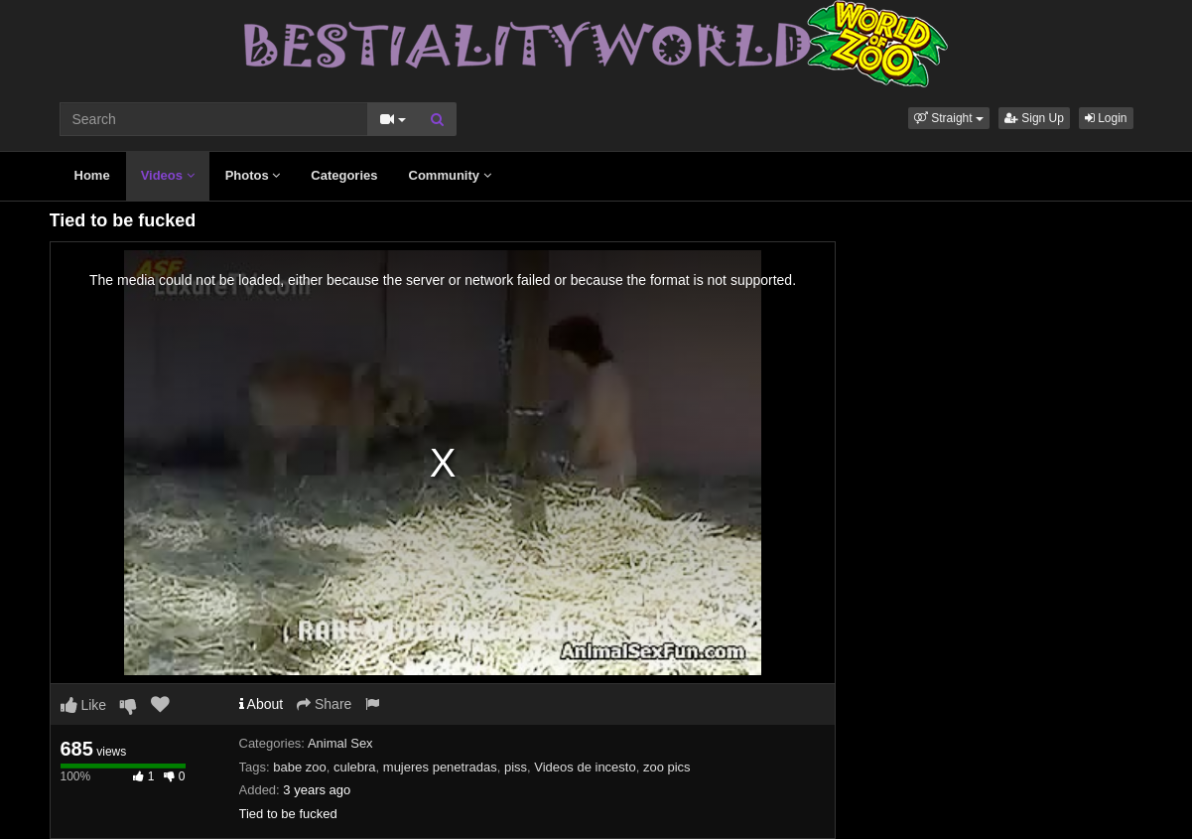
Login (1106, 118)
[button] (949, 118)
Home (92, 175)
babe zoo (300, 767)
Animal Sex (340, 743)
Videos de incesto (584, 767)
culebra (354, 767)
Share (324, 704)
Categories (344, 175)
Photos (253, 175)
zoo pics (667, 767)
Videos (168, 175)
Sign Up (1034, 118)
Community (450, 175)
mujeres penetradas (440, 767)
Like (84, 705)
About (261, 704)
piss (515, 767)
